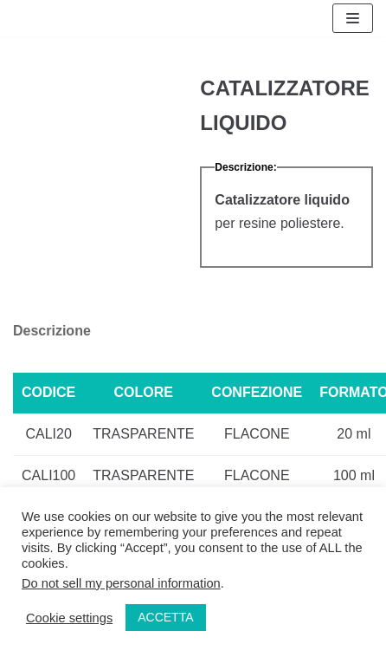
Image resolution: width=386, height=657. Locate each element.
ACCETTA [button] (165, 617)
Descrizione (52, 330)
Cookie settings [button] (69, 618)
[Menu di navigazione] (352, 18)
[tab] (52, 331)
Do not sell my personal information (121, 583)
